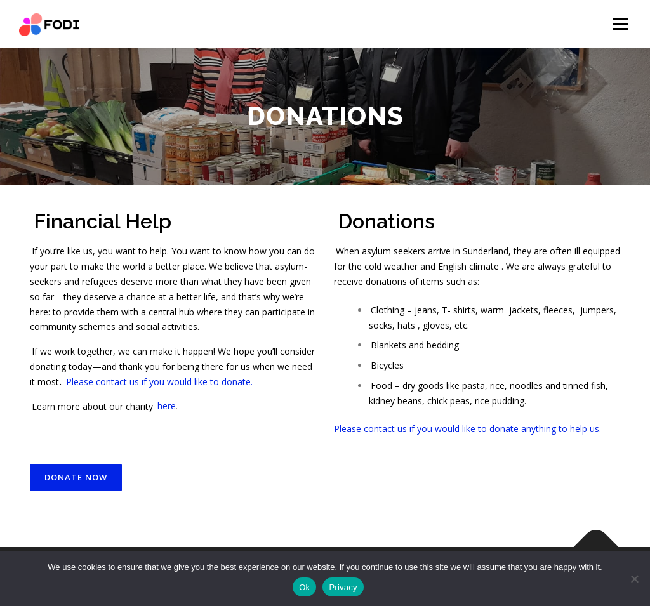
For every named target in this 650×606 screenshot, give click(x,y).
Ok (304, 587)
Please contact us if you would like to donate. (159, 382)
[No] (634, 578)
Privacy (343, 587)
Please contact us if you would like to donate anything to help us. (467, 429)
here (166, 406)
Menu (620, 24)
